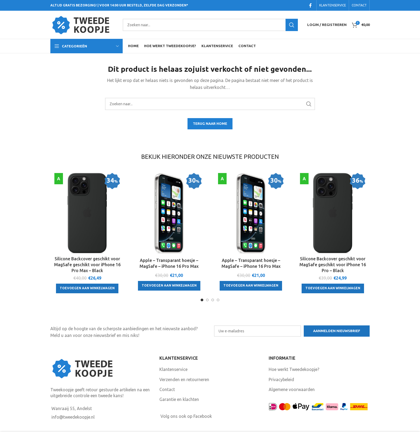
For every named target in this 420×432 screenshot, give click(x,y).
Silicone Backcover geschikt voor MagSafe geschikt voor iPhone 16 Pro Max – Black (87, 264)
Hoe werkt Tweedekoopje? (294, 369)
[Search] (210, 25)
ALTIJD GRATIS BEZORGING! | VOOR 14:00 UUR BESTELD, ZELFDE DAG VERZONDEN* (119, 5)
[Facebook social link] (311, 5)
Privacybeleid (281, 379)
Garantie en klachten (179, 399)
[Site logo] (83, 24)
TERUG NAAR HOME (210, 123)
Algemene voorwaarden (292, 389)
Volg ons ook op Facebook (186, 416)
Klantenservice (173, 369)
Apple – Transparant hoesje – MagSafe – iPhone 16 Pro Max (169, 263)
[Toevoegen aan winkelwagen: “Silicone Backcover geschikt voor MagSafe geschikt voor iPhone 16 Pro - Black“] (333, 288)
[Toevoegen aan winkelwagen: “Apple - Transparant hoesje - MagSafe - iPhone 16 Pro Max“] (169, 286)
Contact (167, 389)
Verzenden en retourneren (184, 379)
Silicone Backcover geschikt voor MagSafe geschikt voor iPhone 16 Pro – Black (332, 264)
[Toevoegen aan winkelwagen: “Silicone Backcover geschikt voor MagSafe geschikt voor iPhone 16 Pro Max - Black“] (87, 288)
